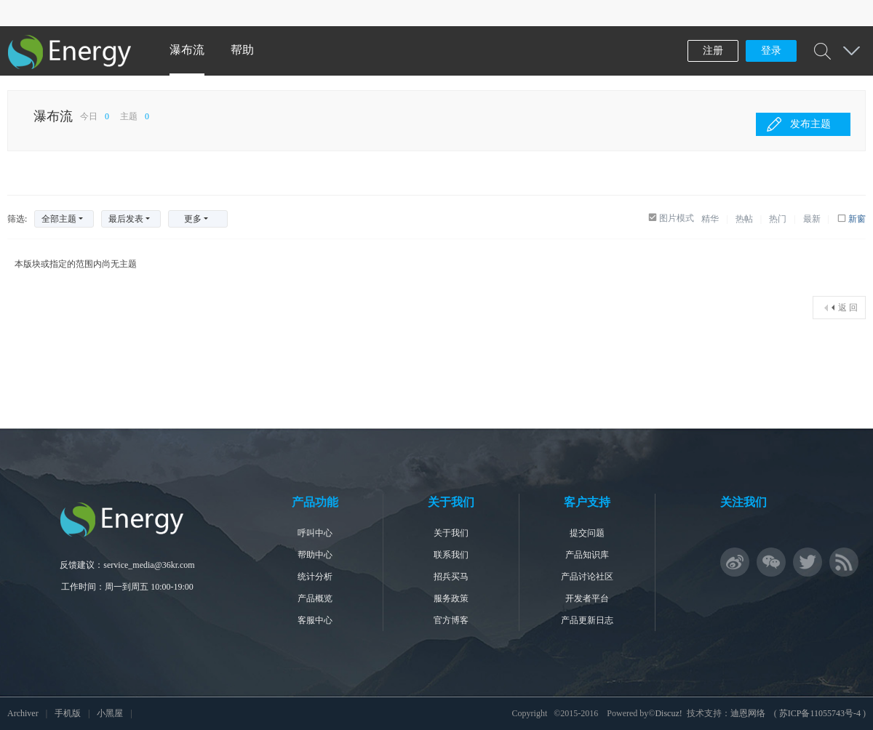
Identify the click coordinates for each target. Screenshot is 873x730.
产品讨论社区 (587, 576)
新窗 (857, 219)
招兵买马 (451, 576)
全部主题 (58, 219)
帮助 (242, 50)
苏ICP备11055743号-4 (820, 713)
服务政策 (451, 598)
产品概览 (315, 598)
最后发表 (125, 219)
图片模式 (676, 218)
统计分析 (315, 576)
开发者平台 (587, 598)
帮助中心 (315, 555)
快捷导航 (851, 51)
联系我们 (451, 555)
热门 (777, 219)
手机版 (68, 713)
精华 (710, 219)
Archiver (23, 713)
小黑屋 (110, 713)
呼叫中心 (315, 533)
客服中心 (315, 620)
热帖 (744, 219)
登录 (771, 50)
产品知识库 (587, 555)
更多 (193, 219)
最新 (812, 219)
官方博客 (451, 620)
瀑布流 (187, 50)
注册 (713, 50)
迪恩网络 (747, 713)
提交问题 (587, 533)
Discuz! (668, 713)
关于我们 (451, 533)
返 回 (848, 307)
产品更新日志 (587, 620)
